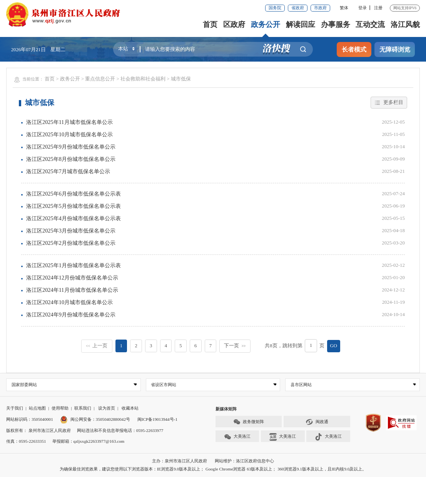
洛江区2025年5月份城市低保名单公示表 (73, 206)
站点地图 (37, 408)
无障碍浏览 (394, 49)
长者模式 (354, 49)
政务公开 (265, 24)
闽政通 (317, 422)
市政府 (320, 7)
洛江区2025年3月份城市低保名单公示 (70, 231)
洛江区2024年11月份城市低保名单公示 (72, 290)
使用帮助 (60, 408)
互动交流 (370, 24)
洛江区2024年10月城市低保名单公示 (69, 302)
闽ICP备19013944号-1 (157, 419)
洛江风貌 (405, 24)
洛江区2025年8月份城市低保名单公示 (70, 159)
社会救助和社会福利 (142, 79)
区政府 (234, 24)
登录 (362, 7)
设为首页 (106, 408)
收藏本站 (130, 408)
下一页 (235, 345)
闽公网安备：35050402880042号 (95, 419)
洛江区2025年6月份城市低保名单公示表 (73, 194)
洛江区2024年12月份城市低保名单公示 (72, 277)
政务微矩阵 (248, 422)
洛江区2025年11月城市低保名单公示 (69, 122)
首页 (210, 24)
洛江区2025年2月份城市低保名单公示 (70, 243)
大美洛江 (237, 436)
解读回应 (300, 24)
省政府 (297, 7)
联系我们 (82, 408)
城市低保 (181, 79)
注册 (378, 7)
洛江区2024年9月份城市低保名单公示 (70, 314)
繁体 (344, 7)
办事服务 (335, 24)
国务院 (275, 7)
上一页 (96, 345)
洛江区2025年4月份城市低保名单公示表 (73, 218)
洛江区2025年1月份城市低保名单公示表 (73, 265)
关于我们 (14, 408)
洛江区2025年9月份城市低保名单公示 (70, 147)
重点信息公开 (100, 79)
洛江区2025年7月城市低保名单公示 (68, 171)
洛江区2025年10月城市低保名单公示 (69, 134)
